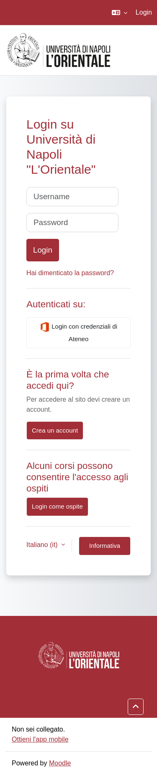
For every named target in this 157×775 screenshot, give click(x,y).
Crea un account (55, 430)
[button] (119, 12)
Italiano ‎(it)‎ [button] (42, 544)
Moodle (60, 763)
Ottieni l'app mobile (40, 739)
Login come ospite (57, 506)
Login (144, 12)
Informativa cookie (104, 548)
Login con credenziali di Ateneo (78, 332)
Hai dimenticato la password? (70, 272)
